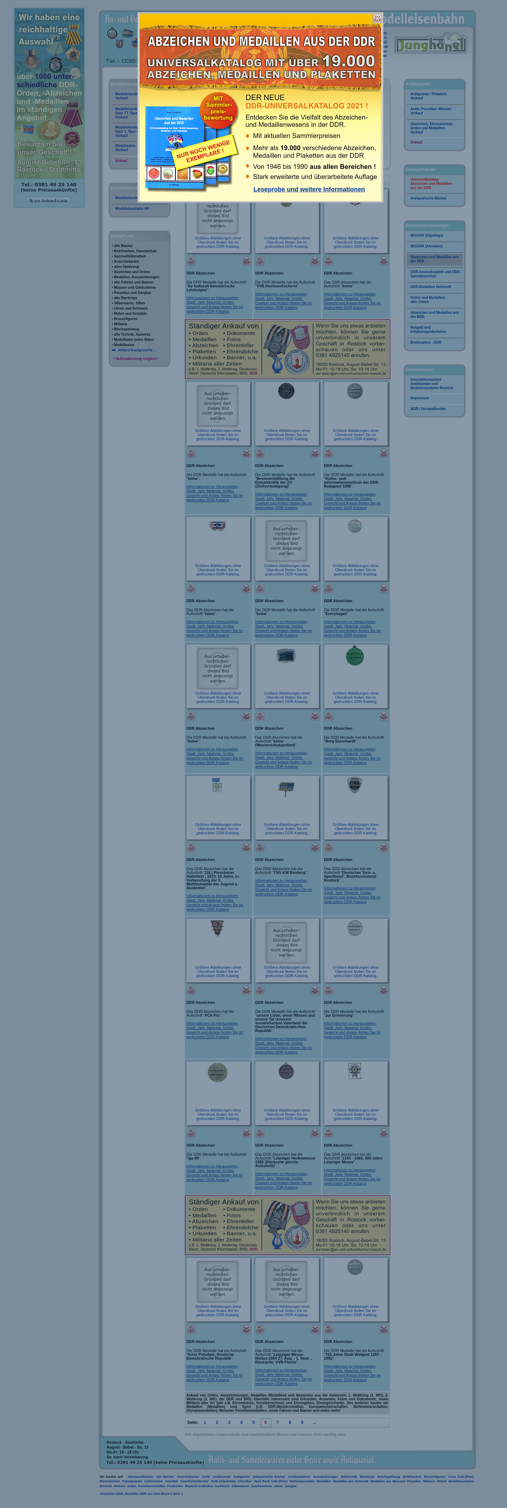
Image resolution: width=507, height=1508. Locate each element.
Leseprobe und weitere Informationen (309, 189)
